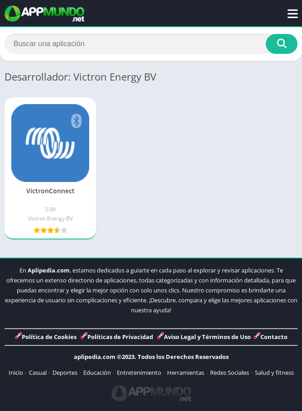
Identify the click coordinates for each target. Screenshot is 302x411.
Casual (38, 372)
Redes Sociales (229, 372)
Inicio (16, 372)
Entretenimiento (139, 372)
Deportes (65, 372)
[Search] (151, 44)
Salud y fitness (274, 372)
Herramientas (185, 372)
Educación (97, 372)
